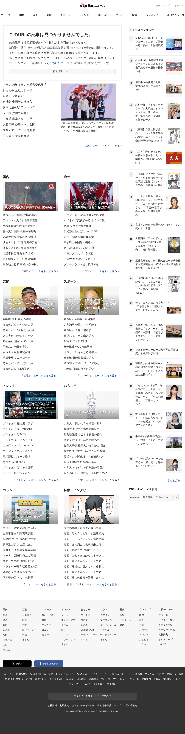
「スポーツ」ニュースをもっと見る (98, 375)
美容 (177, 679)
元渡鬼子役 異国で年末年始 (19, 549)
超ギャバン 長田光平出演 (18, 363)
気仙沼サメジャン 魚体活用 (19, 258)
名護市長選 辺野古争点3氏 (19, 253)
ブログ (160, 674)
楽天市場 (147, 497)
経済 (5, 620)
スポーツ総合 (49, 615)
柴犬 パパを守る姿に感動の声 (81, 439)
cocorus (70, 679)
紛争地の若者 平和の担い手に (20, 264)
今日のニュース (175, 15)
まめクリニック (99, 674)
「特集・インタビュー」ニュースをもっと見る (91, 584)
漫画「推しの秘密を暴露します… (84, 577)
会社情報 (52, 705)
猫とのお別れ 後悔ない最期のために (85, 473)
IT (62, 629)
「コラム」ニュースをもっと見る (38, 584)
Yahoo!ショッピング (166, 497)
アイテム (149, 674)
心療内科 (137, 674)
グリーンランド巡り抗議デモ (81, 264)
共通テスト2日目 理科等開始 (20, 247)
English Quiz (87, 629)
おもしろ (102, 15)
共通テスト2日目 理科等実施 (20, 242)
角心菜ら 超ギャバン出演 (18, 341)
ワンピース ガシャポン (16, 473)
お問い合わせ (130, 705)
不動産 (157, 679)
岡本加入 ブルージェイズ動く (81, 363)
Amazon (134, 497)
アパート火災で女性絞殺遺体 (20, 220)
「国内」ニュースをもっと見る (39, 271)
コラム (120, 15)
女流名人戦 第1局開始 (16, 368)
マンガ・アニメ (69, 620)
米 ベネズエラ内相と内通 (79, 247)
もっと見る (174, 480)
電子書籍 (111, 684)
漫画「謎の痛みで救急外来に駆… (84, 544)
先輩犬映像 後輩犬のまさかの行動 (84, 445)
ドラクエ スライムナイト (18, 439)
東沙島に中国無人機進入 (78, 242)
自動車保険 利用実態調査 (18, 533)
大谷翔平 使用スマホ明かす (80, 324)
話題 (122, 624)
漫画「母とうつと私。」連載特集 (84, 533)
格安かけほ (41, 679)
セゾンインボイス (65, 674)
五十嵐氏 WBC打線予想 (78, 346)
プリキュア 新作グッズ (16, 434)
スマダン (105, 615)
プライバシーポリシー (83, 705)
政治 (5, 624)
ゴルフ (45, 629)
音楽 (24, 624)
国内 (21, 15)
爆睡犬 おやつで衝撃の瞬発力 (81, 428)
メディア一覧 (165, 624)
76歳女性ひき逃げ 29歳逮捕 (19, 236)
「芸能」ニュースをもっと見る (39, 375)
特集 (134, 15)
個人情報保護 (104, 705)
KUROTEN (21, 674)
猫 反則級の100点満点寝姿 (80, 462)
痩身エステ (98, 684)
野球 (44, 620)
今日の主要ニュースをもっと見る (102, 145)
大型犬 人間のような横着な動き (83, 423)
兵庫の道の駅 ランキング (19, 107)
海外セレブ (28, 629)
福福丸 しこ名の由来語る (79, 335)
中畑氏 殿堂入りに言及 (17, 118)
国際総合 (7, 640)
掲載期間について (62, 71)
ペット (84, 639)
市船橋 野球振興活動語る (79, 357)
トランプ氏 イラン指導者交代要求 (24, 84)
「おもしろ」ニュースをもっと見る (98, 479)
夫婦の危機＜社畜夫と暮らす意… (84, 527)
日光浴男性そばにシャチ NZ (81, 231)
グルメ (64, 634)
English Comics (89, 634)
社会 (5, 615)
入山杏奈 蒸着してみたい (18, 335)
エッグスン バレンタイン (18, 445)
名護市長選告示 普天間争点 (19, 225)
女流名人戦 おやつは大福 (18, 324)
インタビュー (127, 620)
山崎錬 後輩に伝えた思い (79, 368)
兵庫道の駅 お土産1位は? (18, 544)
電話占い (171, 674)
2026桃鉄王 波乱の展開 (17, 319)
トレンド (84, 15)
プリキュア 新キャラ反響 (18, 467)
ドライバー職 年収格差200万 (20, 566)
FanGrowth (82, 674)
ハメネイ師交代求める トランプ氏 (84, 220)
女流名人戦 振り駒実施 (16, 352)
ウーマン (112, 679)
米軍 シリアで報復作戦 (77, 225)
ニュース (6, 15)
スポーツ (65, 15)
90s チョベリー (108, 634)
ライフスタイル (108, 624)
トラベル (105, 629)
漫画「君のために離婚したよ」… (84, 549)
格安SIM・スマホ (14, 679)
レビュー (66, 615)
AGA (87, 684)
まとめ (6, 629)
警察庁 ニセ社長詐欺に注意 (19, 538)
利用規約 (64, 705)
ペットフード (75, 684)
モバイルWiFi (56, 679)
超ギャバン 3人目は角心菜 (19, 330)
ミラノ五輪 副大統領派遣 (79, 236)
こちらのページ (59, 63)
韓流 (24, 634)
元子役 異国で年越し (16, 113)
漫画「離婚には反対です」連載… (84, 566)
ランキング (152, 15)
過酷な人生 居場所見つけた (19, 572)
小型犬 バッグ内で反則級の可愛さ (84, 467)
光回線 (29, 679)
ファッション (68, 639)
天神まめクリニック (120, 674)
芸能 (49, 15)
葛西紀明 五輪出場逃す (77, 330)
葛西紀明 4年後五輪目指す (80, 319)
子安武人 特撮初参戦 (16, 135)
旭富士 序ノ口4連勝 (76, 341)
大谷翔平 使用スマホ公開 (19, 124)
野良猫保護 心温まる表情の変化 (83, 434)
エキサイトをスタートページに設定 (92, 696)
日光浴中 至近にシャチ (17, 90)
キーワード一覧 (167, 629)
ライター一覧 (165, 620)
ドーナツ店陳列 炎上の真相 (19, 555)
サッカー (46, 624)
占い (103, 679)
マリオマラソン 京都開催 (19, 130)
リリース (163, 615)
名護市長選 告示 (13, 96)
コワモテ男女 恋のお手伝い (19, 527)
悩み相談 (81, 679)
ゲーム (64, 624)
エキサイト (178, 5)
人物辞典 (163, 634)
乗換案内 (146, 679)
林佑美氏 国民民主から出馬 (19, 231)
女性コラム (106, 620)
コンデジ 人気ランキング (18, 450)
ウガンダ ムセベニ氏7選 (78, 253)
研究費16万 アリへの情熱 (18, 577)
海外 (35, 15)
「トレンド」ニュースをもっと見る (37, 479)
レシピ (123, 679)
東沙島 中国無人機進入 (17, 101)
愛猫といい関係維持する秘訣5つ (83, 456)
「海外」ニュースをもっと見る (100, 271)
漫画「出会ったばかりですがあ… (84, 555)
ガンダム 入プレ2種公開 (17, 428)
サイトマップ (165, 639)
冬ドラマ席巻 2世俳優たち (19, 560)
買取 (181, 674)
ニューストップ (162, 5)
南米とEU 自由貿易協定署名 (20, 214)
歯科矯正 (167, 679)
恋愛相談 (93, 679)
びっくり (85, 615)
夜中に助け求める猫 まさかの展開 (84, 450)
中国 (5, 645)
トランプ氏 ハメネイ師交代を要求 (84, 214)
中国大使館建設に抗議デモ (80, 258)
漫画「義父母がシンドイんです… (84, 560)
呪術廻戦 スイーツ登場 (16, 456)
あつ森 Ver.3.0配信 (14, 462)
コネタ (84, 620)
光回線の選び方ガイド (41, 674)
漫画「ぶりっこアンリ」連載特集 (84, 538)
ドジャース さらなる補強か (80, 352)
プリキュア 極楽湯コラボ (18, 423)
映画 (24, 620)
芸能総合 (27, 615)
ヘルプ (162, 644)
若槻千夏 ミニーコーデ (16, 357)
